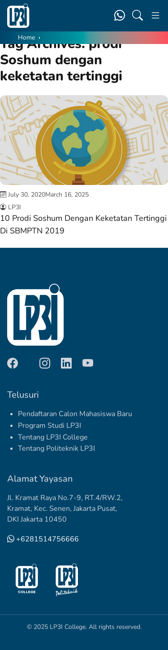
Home (26, 37)
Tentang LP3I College (53, 437)
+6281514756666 (43, 539)
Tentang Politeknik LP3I (56, 448)
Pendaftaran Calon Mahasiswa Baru (75, 414)
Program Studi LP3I (49, 425)
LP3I (14, 207)
